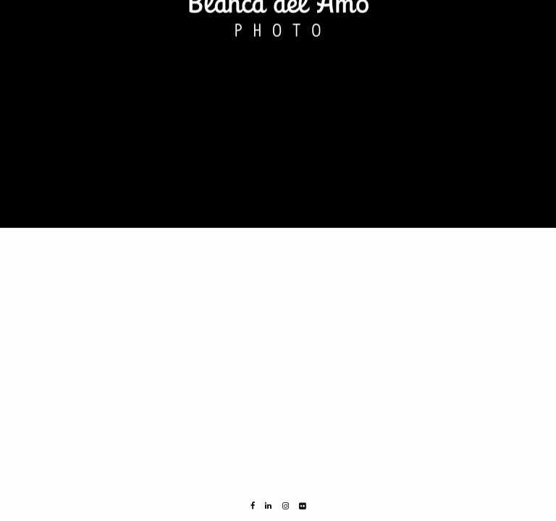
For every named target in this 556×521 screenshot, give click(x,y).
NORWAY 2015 (39, 41)
